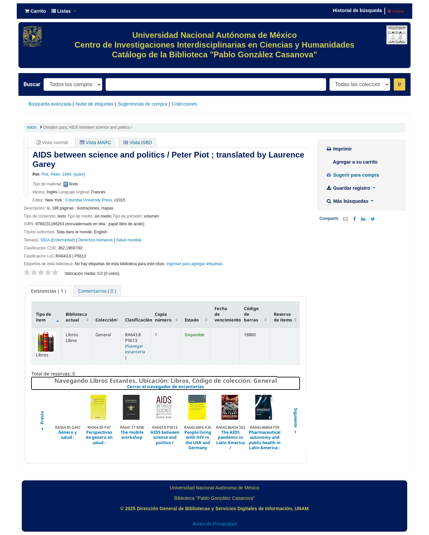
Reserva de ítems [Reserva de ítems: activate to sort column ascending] (283, 317)
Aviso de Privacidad (214, 524)
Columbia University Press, (89, 200)
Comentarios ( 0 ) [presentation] (97, 291)
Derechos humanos (95, 240)
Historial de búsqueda (357, 10)
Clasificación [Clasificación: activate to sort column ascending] (137, 320)
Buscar (31, 84)
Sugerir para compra (352, 175)
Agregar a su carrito (351, 162)
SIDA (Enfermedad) (58, 240)
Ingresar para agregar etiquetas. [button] (195, 263)
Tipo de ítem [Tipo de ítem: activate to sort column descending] (43, 317)
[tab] (48, 291)
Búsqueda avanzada (49, 104)
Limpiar (396, 11)
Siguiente (295, 421)
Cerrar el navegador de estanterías (205, 387)
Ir (399, 84)
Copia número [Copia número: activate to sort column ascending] (163, 317)
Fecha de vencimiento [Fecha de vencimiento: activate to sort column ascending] (227, 314)
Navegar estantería (135, 349)
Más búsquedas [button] (348, 201)
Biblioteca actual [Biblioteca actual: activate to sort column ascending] (76, 317)
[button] (35, 11)
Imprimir (339, 149)
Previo (42, 421)
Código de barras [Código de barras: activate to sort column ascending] (251, 314)
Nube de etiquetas (94, 104)
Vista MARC (95, 142)
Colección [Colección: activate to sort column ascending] (106, 320)
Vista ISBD (137, 142)
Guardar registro (348, 188)
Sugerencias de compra (142, 104)
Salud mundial (128, 240)
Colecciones (184, 104)
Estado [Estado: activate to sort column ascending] (192, 320)
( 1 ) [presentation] (48, 291)
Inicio (32, 127)
